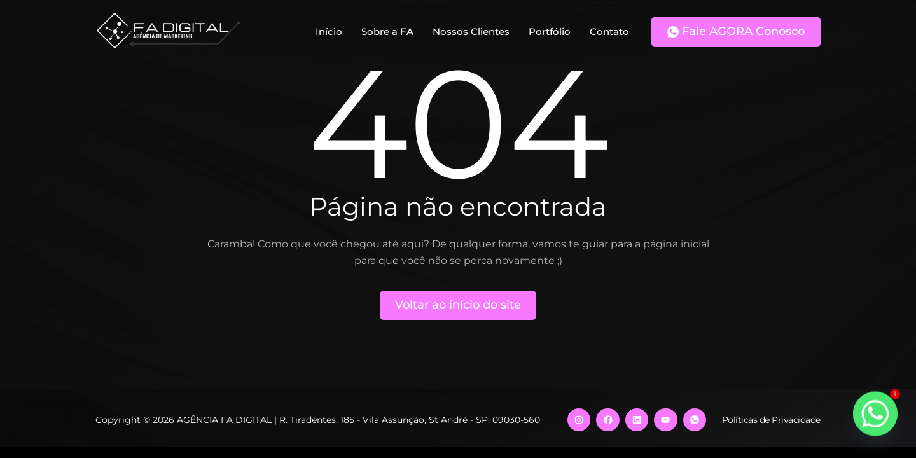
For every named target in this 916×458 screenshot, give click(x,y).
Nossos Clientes (471, 31)
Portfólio (550, 31)
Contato (609, 31)
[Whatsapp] (875, 420)
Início (329, 31)
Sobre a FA (387, 31)
